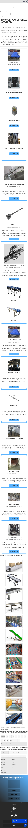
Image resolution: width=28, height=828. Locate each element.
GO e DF (11, 740)
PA (18, 740)
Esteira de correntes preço (5, 14)
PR (19, 736)
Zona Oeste (18, 752)
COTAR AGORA (14, 69)
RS (25, 736)
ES (13, 736)
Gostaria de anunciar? (14, 798)
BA (4, 740)
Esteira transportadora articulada (17, 14)
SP (16, 736)
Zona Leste (4, 756)
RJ (7, 736)
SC (22, 736)
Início (14, 782)
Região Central (5, 752)
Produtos (14, 790)
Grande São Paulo (11, 756)
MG (10, 736)
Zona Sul (24, 752)
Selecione (3, 736)
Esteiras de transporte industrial (6, 16)
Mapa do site (14, 794)
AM (15, 740)
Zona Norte (12, 752)
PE (1, 740)
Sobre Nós (14, 786)
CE (7, 740)
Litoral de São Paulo (21, 756)
